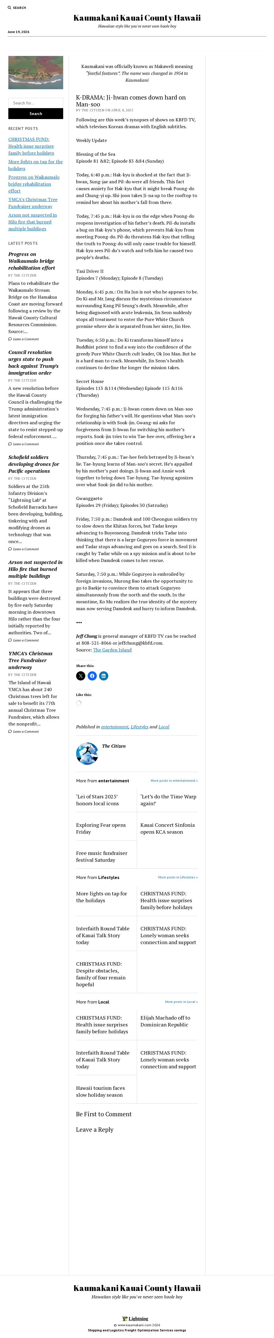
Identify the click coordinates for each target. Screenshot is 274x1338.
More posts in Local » (181, 1001)
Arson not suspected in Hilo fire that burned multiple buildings (32, 222)
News (120, 43)
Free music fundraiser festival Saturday (101, 856)
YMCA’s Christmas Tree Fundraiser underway (30, 660)
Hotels (168, 43)
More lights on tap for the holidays (101, 897)
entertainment (114, 727)
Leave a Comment (23, 339)
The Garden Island (112, 650)
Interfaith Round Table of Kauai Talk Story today (103, 935)
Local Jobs (146, 43)
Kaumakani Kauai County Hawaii (137, 17)
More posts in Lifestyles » (178, 877)
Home (77, 43)
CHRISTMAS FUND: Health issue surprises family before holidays (31, 146)
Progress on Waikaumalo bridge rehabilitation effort (33, 184)
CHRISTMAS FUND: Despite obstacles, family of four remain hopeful (101, 974)
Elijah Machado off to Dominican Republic (165, 1021)
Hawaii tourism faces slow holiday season (100, 1091)
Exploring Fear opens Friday (101, 828)
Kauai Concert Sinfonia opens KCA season (167, 828)
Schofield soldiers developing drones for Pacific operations (33, 464)
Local (164, 727)
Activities (190, 43)
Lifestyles (139, 727)
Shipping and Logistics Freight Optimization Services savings (137, 1330)
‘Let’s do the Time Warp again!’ (168, 800)
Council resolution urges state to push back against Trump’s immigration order (33, 362)
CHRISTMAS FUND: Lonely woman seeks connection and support (168, 935)
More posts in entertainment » (174, 780)
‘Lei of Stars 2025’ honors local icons (97, 800)
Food (99, 43)
